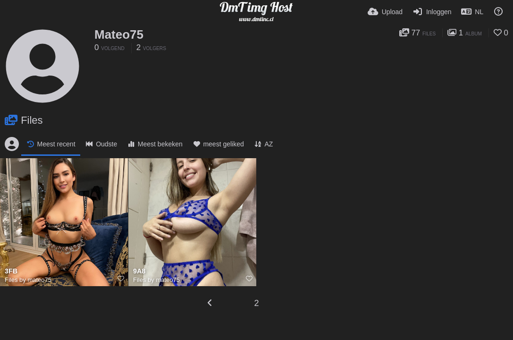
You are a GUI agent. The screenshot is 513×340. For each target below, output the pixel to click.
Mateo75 (118, 34)
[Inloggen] (431, 12)
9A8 (139, 271)
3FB (11, 271)
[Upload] (385, 12)
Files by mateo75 (28, 279)
